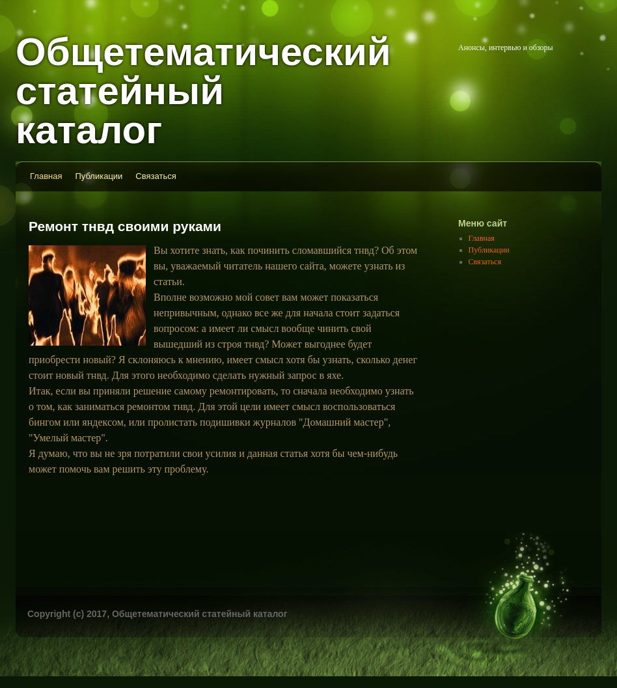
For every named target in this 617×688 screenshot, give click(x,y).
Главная (46, 176)
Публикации (98, 176)
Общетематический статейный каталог (203, 91)
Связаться (155, 176)
